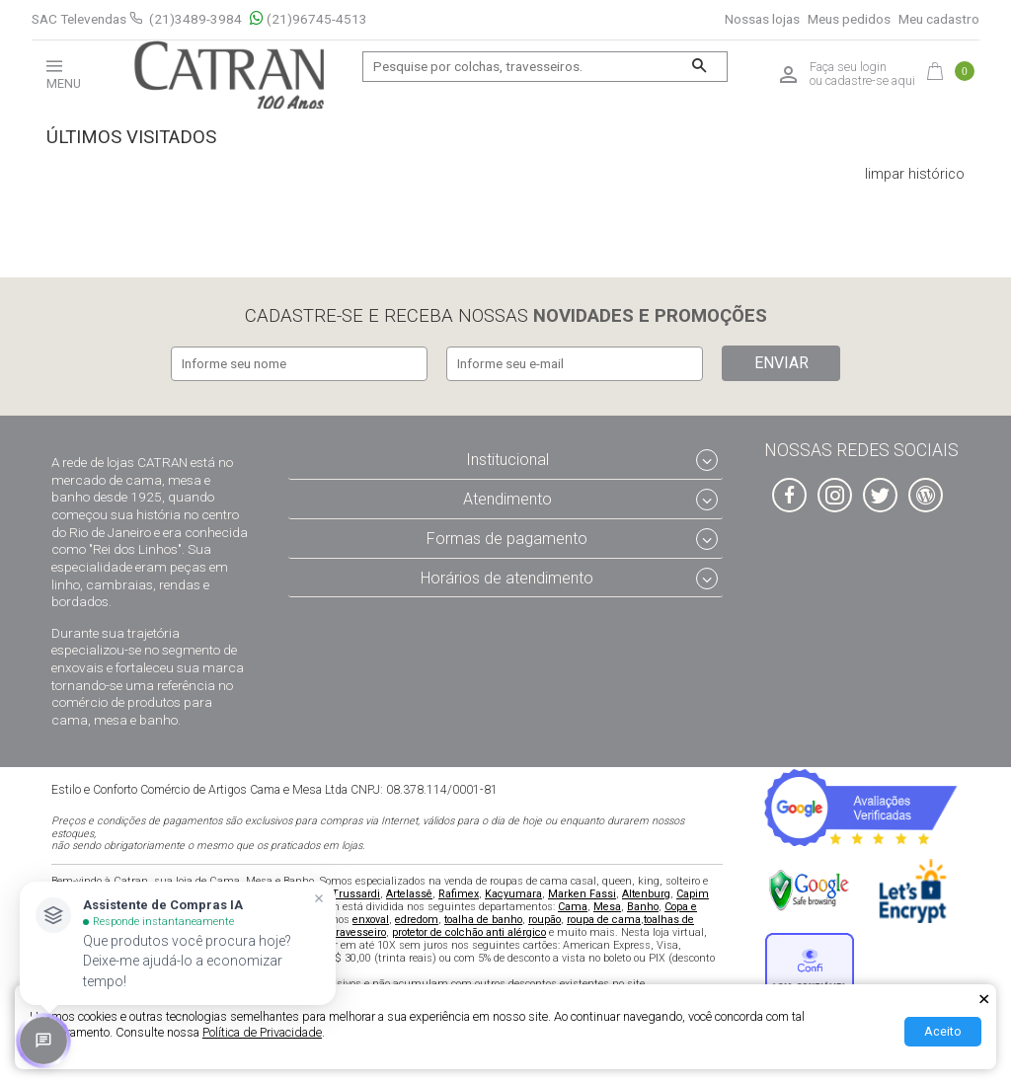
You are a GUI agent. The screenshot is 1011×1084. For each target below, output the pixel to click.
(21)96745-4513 (308, 19)
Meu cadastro (938, 19)
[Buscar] (699, 66)
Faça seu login (848, 67)
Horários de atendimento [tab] (507, 576)
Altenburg (646, 892)
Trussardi (356, 892)
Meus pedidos (849, 19)
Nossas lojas (762, 19)
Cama (572, 904)
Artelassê (409, 892)
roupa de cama (604, 917)
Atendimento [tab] (507, 497)
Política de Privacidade (262, 1032)
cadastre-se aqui (870, 80)
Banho (643, 904)
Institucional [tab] (507, 458)
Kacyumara (513, 892)
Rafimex (458, 892)
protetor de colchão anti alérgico (469, 930)
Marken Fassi (582, 892)
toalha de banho (483, 917)
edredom (416, 917)
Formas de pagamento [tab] (507, 536)
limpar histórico (915, 175)
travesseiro (359, 930)
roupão (544, 917)
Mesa (607, 904)
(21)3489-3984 (195, 19)
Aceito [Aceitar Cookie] (943, 1031)
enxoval (370, 917)
